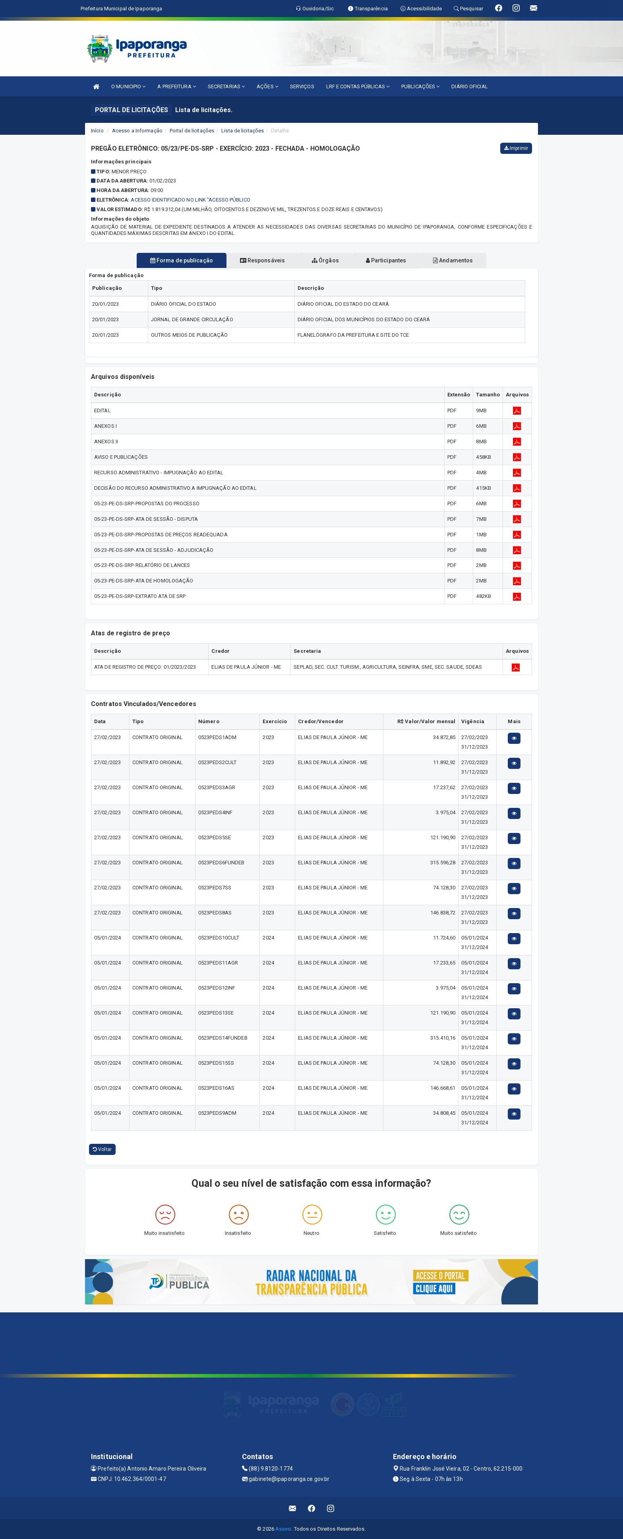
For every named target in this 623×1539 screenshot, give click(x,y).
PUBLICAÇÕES (420, 86)
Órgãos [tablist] (325, 260)
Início (97, 131)
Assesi (283, 1529)
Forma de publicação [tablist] (168, 260)
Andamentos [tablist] (466, 260)
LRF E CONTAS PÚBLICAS (357, 86)
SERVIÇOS (302, 86)
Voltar (102, 1149)
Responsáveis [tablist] (256, 260)
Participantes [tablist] (392, 260)
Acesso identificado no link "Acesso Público (190, 200)
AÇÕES (267, 86)
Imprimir (516, 148)
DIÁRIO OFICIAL (469, 86)
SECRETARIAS (226, 86)
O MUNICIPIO (128, 86)
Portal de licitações (192, 131)
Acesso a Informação (137, 131)
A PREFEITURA (176, 86)
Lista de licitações (242, 131)
